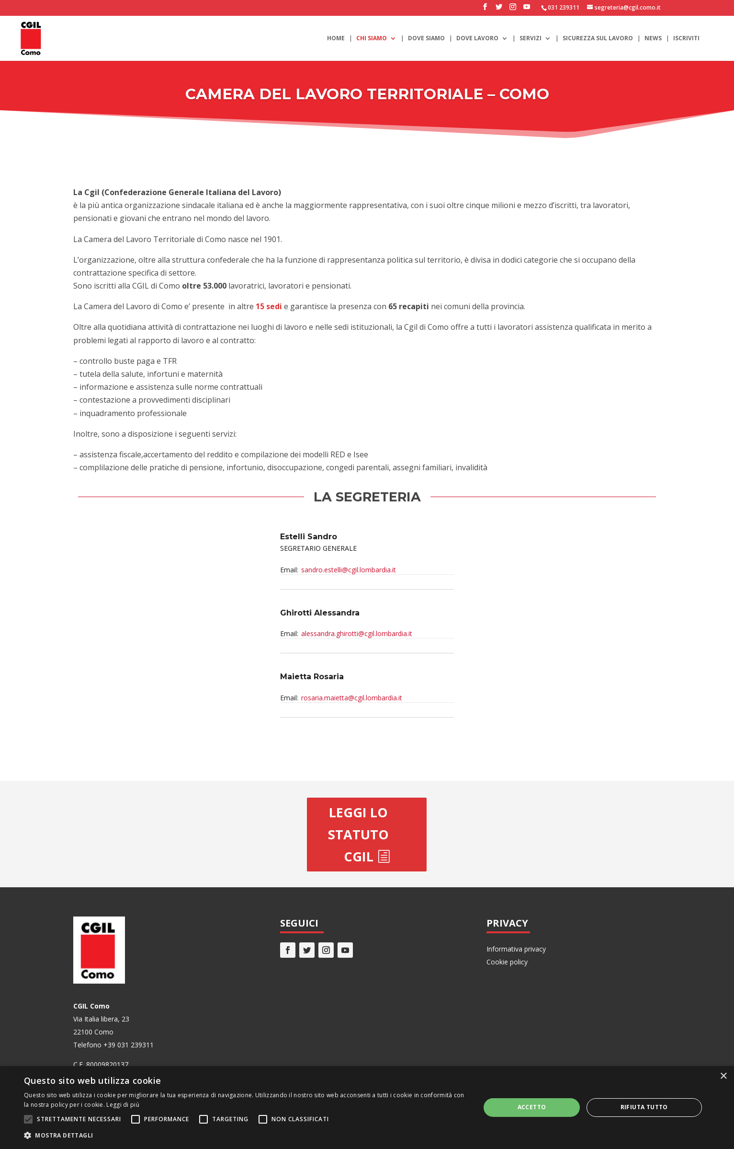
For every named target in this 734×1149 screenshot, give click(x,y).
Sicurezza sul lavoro (598, 38)
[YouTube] (526, 9)
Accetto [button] (532, 1107)
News (653, 38)
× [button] (723, 1076)
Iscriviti (686, 38)
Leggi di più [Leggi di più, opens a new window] (122, 1105)
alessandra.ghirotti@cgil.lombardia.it (356, 633)
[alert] (367, 1107)
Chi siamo (371, 38)
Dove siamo (426, 38)
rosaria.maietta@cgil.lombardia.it (351, 697)
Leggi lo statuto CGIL (358, 834)
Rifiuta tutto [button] (644, 1107)
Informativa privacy (516, 948)
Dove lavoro (477, 38)
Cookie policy (507, 961)
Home (336, 38)
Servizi (530, 38)
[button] (245, 1135)
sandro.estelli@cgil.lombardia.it (348, 569)
